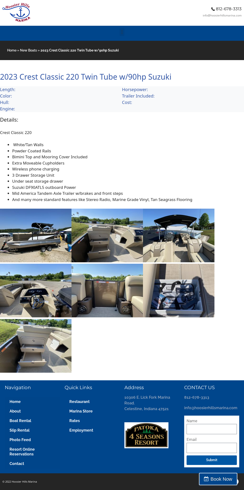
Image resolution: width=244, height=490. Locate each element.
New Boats (28, 50)
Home (11, 50)
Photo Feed (20, 440)
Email (192, 439)
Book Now (223, 479)
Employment (81, 430)
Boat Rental (20, 420)
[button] (122, 32)
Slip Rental (20, 430)
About (15, 411)
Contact (17, 463)
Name (192, 420)
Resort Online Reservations (22, 451)
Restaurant (79, 401)
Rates (74, 420)
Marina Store (81, 411)
